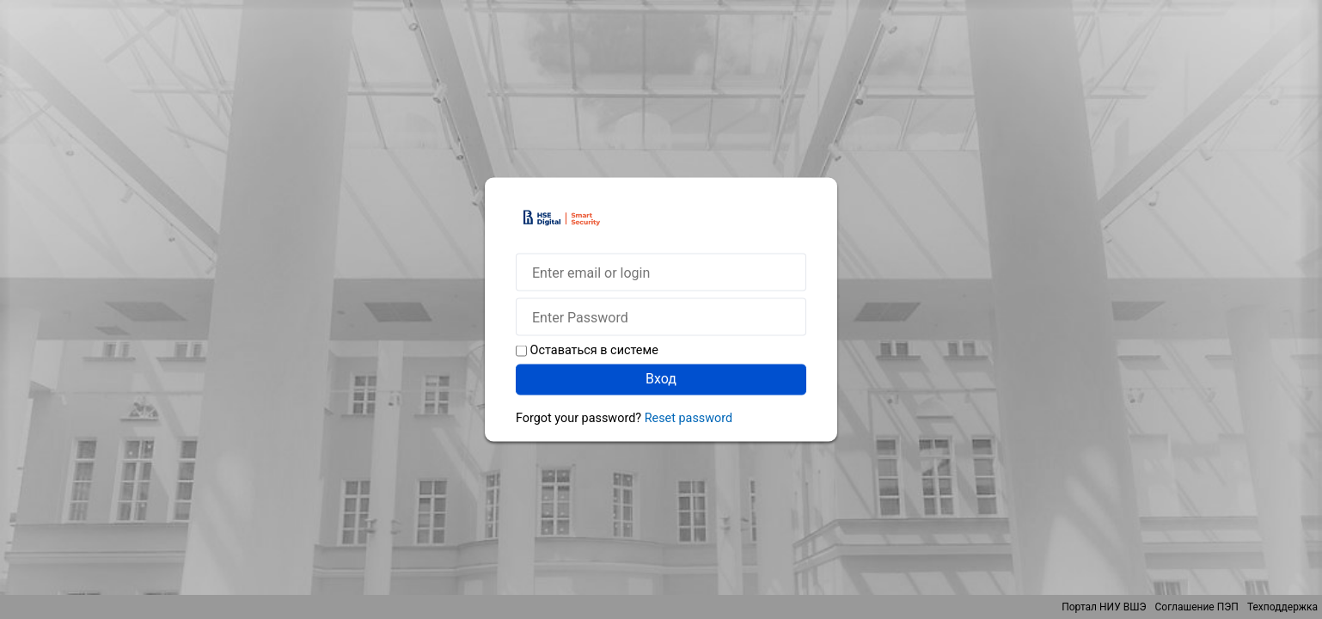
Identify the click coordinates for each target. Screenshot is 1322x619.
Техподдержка (1282, 607)
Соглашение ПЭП (1197, 607)
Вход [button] (661, 379)
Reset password (688, 418)
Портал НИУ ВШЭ (1104, 607)
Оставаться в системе (594, 350)
